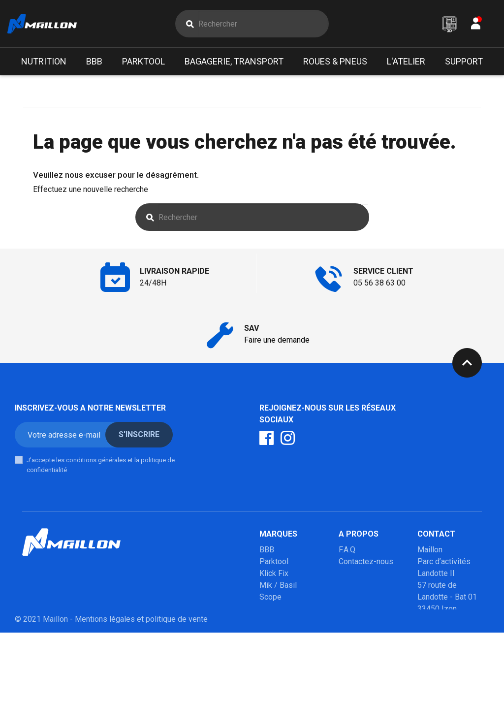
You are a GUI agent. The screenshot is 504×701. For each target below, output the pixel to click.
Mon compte (360, 573)
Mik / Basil (278, 585)
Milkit (269, 620)
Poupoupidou (282, 608)
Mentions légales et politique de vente (141, 687)
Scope (270, 597)
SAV (346, 585)
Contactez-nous (366, 561)
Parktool (273, 561)
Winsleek (275, 667)
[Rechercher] (262, 23)
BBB (266, 549)
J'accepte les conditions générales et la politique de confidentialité (101, 465)
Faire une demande (277, 340)
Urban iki (274, 632)
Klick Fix (273, 573)
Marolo (271, 656)
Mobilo (271, 644)
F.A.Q (347, 549)
